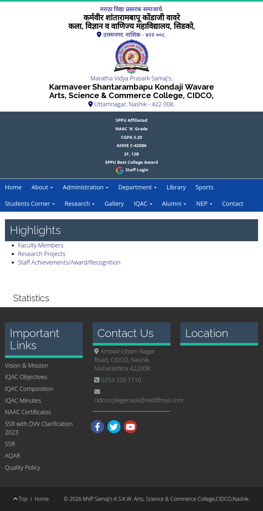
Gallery (114, 203)
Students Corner (30, 203)
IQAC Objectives (26, 377)
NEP (204, 203)
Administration (85, 187)
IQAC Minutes (23, 400)
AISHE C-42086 (131, 145)
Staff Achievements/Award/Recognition (69, 262)
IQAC (143, 203)
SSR (10, 444)
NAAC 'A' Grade (131, 129)
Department (137, 187)
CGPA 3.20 (131, 137)
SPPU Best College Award (131, 162)
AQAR (12, 455)
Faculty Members (40, 245)
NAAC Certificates (28, 412)
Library (176, 187)
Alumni (174, 203)
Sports (204, 187)
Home (13, 187)
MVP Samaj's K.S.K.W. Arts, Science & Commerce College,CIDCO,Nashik (165, 498)
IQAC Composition (29, 389)
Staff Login (131, 170)
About (42, 187)
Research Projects (41, 254)
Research (80, 203)
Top (20, 498)
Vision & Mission (26, 365)
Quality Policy (22, 467)
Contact (233, 203)
